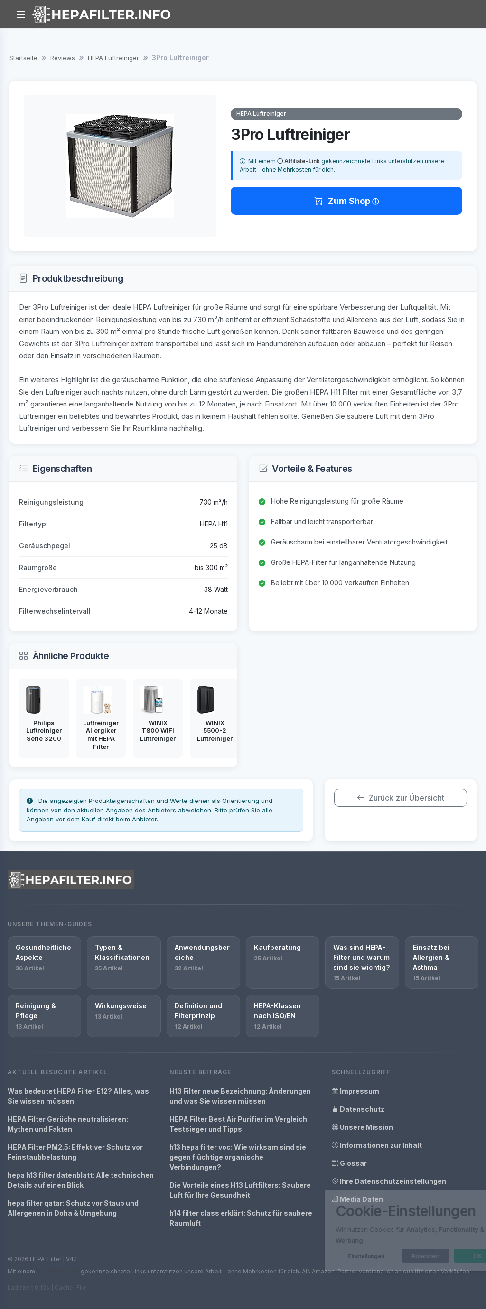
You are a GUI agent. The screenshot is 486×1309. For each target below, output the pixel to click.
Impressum (355, 1091)
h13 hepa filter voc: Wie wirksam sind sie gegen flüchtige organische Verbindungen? (237, 1157)
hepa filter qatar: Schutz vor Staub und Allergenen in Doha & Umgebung (73, 1208)
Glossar (349, 1163)
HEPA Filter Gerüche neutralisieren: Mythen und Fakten (68, 1124)
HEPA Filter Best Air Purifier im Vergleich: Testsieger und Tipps (239, 1124)
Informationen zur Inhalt (377, 1145)
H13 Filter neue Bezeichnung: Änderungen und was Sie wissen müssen (240, 1096)
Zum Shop (343, 201)
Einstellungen (328, 1256)
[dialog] (382, 1230)
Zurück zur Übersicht (400, 797)
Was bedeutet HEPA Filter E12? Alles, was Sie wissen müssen (78, 1096)
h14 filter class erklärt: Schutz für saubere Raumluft (240, 1218)
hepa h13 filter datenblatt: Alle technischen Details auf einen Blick (81, 1180)
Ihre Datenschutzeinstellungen (389, 1181)
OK (439, 1256)
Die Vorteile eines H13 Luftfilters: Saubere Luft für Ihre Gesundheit (240, 1190)
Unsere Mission (362, 1127)
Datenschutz (358, 1109)
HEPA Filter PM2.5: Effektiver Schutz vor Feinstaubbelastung (75, 1152)
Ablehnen (387, 1256)
